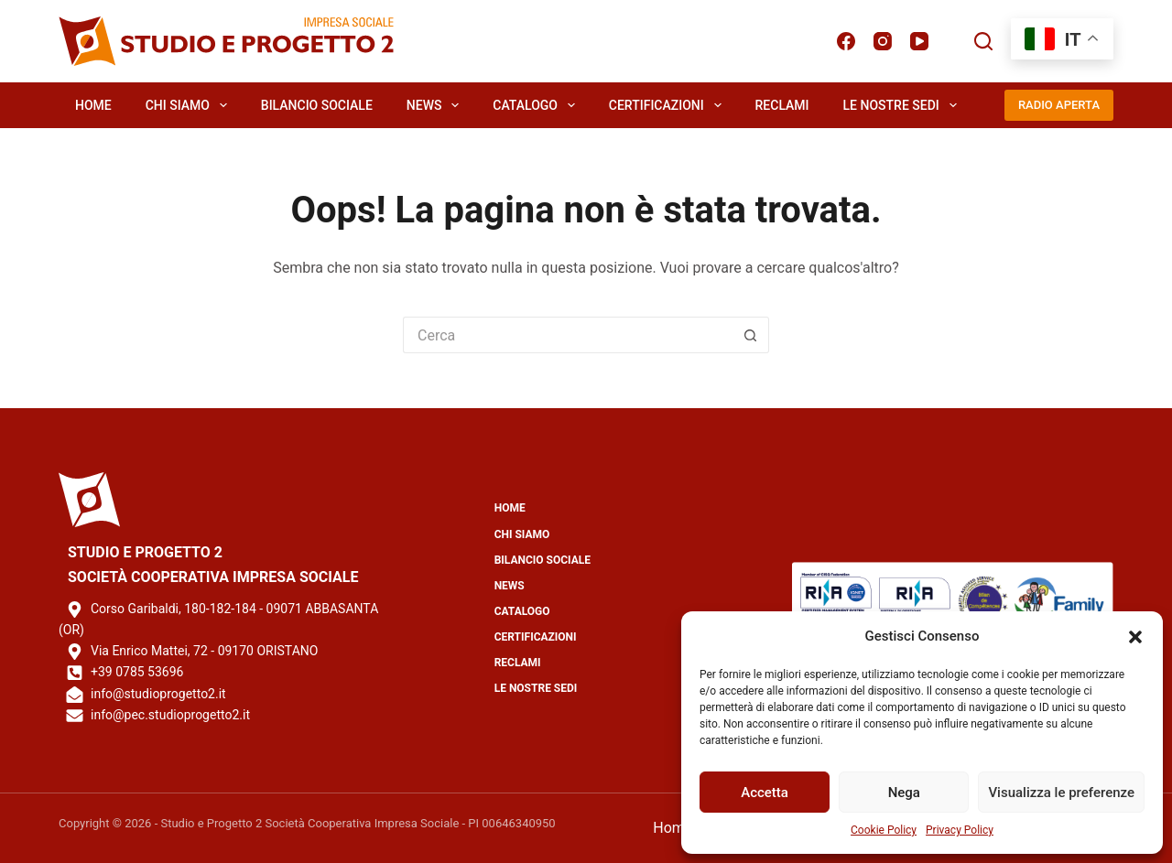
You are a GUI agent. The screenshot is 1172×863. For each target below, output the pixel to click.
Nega (904, 792)
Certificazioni (669, 105)
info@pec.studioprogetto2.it (170, 714)
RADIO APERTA (1059, 105)
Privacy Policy (959, 830)
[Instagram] (883, 41)
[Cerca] (983, 41)
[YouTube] (919, 41)
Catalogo (537, 105)
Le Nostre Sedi (903, 105)
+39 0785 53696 (137, 671)
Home (93, 105)
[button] (1135, 637)
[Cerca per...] (567, 335)
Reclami (782, 105)
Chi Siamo (190, 105)
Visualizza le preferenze (1061, 792)
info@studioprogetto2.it (158, 693)
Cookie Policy (884, 830)
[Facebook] (846, 41)
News (436, 105)
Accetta (764, 792)
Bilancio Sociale (317, 105)
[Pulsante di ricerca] (750, 335)
